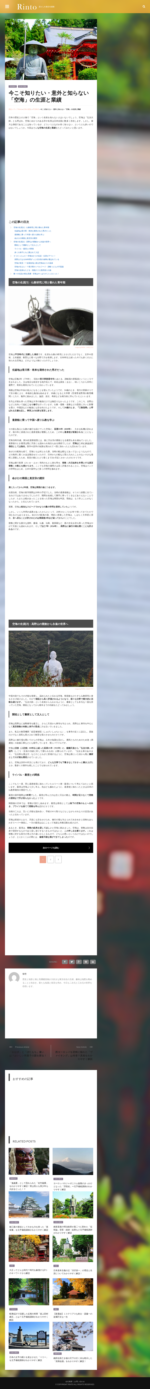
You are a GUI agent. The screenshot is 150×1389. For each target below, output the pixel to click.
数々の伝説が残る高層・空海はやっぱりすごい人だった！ (36, 274)
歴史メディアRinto (15, 109)
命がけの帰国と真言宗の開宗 (25, 238)
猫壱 (24, 974)
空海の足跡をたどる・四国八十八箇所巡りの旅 (32, 270)
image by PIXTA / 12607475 (84, 689)
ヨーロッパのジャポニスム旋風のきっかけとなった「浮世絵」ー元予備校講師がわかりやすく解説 (72, 1186)
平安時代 (13, 86)
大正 (12, 1266)
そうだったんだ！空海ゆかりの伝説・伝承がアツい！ (35, 256)
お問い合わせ (79, 1382)
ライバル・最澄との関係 (24, 249)
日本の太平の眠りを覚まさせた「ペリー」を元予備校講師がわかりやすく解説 (28, 1358)
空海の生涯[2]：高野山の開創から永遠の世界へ (32, 242)
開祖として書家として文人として (27, 245)
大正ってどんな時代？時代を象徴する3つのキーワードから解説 (28, 1271)
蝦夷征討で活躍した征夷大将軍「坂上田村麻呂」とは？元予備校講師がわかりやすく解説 (28, 1316)
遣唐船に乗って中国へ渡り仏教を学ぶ (29, 234)
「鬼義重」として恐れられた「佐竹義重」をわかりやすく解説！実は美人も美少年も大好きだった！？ (28, 1185)
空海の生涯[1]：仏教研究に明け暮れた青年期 (31, 227)
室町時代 (13, 1178)
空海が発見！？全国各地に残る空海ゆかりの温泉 (33, 263)
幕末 (56, 1309)
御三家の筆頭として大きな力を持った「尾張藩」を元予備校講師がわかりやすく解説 (28, 1228)
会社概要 (68, 1382)
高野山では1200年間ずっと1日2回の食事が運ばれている (36, 259)
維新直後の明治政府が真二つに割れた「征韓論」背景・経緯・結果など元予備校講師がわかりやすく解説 (72, 1229)
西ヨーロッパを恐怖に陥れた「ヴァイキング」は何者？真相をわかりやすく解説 (74, 1055)
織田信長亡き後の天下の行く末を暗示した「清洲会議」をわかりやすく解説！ (72, 1359)
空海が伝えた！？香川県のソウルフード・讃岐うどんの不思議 (39, 267)
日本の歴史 (22, 86)
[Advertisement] (33, 154)
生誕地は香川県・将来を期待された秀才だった (32, 231)
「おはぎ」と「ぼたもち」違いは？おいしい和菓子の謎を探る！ (28, 1053)
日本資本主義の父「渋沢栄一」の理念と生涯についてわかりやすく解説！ (72, 1272)
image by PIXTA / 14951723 (84, 347)
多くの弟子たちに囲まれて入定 (26, 252)
